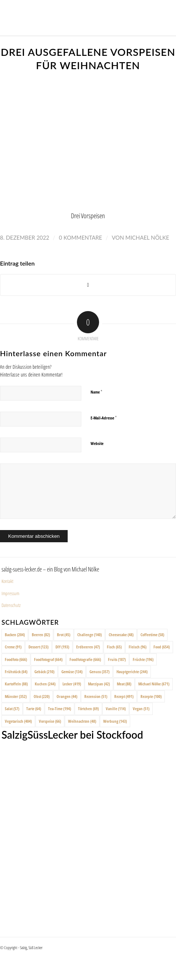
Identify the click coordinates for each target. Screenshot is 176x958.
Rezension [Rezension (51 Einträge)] (95, 696)
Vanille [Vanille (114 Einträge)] (116, 708)
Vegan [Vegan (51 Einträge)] (141, 708)
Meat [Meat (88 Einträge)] (124, 684)
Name (96, 391)
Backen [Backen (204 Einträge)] (15, 634)
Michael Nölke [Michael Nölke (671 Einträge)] (153, 684)
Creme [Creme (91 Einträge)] (13, 647)
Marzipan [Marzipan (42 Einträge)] (99, 684)
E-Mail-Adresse (104, 417)
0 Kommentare (80, 237)
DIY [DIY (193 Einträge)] (62, 647)
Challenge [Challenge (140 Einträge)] (89, 634)
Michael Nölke (147, 237)
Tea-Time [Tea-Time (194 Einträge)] (59, 708)
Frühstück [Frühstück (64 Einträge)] (16, 671)
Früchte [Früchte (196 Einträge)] (143, 659)
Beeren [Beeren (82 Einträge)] (41, 634)
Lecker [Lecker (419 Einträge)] (71, 684)
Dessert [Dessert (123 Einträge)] (38, 647)
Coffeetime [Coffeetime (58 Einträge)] (152, 634)
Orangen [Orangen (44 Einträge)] (67, 696)
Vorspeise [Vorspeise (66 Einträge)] (50, 721)
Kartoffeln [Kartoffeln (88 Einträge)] (16, 684)
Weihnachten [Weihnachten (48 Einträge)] (82, 721)
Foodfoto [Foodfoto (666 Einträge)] (16, 659)
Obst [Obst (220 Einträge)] (42, 696)
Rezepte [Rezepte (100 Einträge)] (151, 696)
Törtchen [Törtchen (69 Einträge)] (88, 708)
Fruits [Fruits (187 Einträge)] (117, 659)
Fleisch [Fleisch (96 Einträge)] (137, 647)
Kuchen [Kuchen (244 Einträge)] (45, 684)
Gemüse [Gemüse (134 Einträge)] (71, 671)
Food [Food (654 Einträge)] (161, 647)
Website (97, 443)
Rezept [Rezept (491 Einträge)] (123, 696)
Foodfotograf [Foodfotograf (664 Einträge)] (48, 659)
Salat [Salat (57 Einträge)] (12, 708)
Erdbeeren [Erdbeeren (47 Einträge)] (88, 647)
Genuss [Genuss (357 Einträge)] (99, 671)
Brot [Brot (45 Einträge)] (63, 634)
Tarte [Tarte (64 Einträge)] (33, 708)
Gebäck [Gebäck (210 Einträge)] (44, 671)
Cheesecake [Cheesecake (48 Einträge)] (121, 634)
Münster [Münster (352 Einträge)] (16, 696)
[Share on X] (88, 285)
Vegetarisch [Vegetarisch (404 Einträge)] (18, 721)
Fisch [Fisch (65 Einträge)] (114, 647)
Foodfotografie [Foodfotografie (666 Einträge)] (85, 659)
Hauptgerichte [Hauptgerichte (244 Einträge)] (132, 671)
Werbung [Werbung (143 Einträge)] (115, 721)
